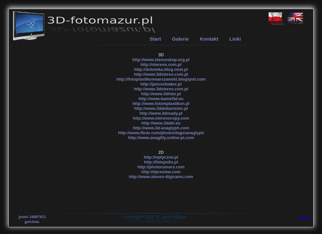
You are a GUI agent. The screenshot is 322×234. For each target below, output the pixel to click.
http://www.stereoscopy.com (161, 118)
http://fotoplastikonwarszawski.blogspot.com (161, 79)
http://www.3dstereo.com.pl (161, 74)
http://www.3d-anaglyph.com (161, 127)
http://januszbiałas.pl (161, 84)
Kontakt (209, 39)
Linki (235, 39)
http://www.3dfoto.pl (161, 93)
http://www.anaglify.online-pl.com (161, 137)
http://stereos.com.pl (161, 64)
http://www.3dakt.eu (161, 123)
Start (155, 39)
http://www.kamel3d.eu (161, 98)
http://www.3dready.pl (161, 113)
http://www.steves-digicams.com (161, 176)
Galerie (180, 39)
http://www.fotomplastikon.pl (160, 103)
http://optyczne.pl (161, 157)
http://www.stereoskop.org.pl (161, 59)
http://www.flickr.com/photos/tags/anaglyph (161, 132)
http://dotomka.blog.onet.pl (161, 69)
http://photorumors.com (160, 166)
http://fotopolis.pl (161, 162)
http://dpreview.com (161, 171)
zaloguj (304, 216)
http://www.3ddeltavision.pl (161, 108)
